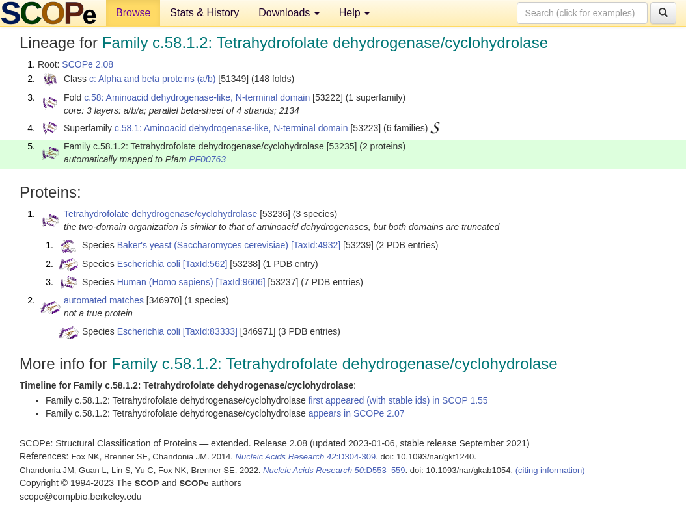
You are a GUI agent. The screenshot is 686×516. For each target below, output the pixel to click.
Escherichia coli (148, 264)
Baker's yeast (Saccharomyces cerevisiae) (202, 245)
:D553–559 (334, 470)
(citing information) (550, 470)
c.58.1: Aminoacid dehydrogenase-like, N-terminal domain (231, 128)
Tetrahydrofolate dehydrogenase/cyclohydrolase (160, 214)
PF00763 (207, 159)
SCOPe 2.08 (87, 64)
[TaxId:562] (205, 264)
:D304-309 (306, 456)
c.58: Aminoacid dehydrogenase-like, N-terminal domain (197, 97)
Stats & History (204, 12)
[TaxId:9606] (240, 282)
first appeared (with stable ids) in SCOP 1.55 (398, 400)
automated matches (104, 300)
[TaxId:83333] (210, 331)
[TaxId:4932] (315, 245)
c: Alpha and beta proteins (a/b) (152, 78)
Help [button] (354, 12)
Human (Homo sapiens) (165, 282)
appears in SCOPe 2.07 (357, 413)
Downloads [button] (289, 12)
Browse (133, 12)
